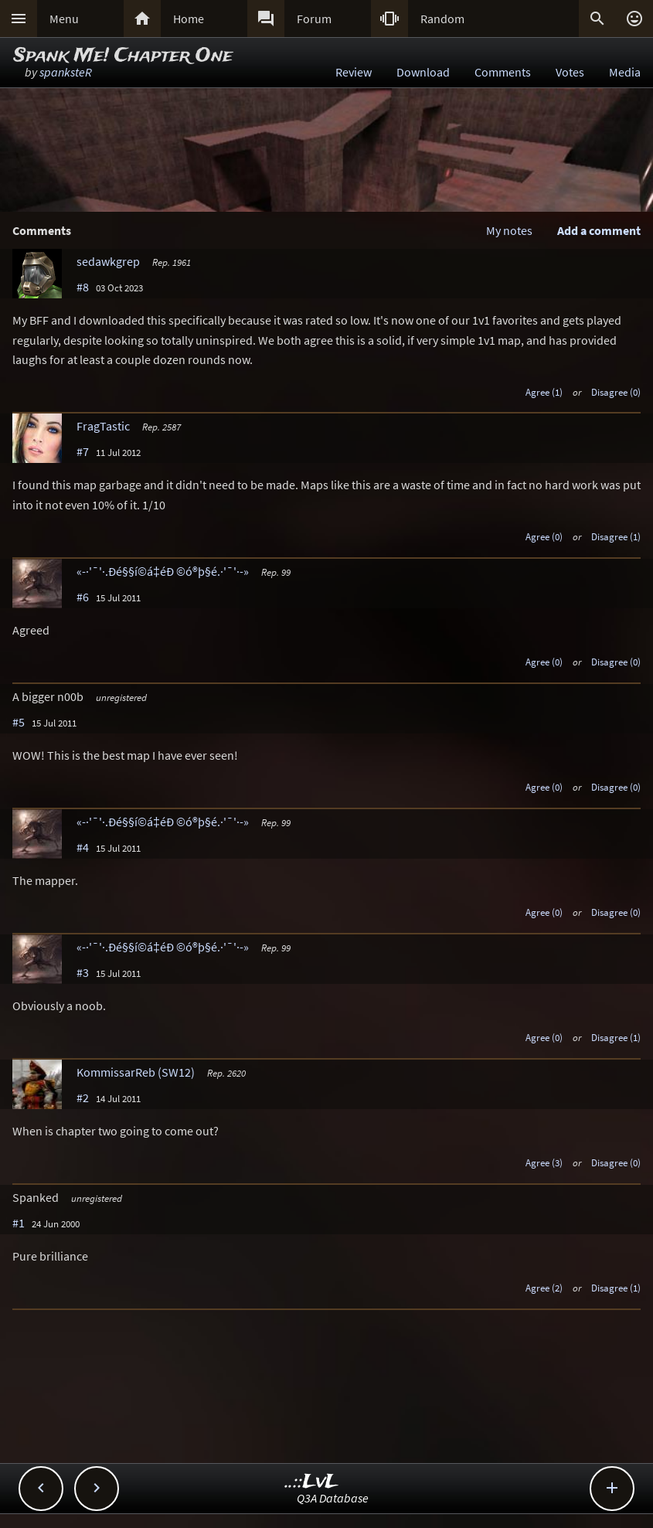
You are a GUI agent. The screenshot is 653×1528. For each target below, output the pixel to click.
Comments (502, 72)
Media (625, 72)
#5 (18, 722)
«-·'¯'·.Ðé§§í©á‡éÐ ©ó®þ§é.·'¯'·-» (163, 571)
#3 (83, 972)
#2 (83, 1097)
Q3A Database (333, 1498)
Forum (314, 18)
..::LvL (312, 1482)
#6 (83, 596)
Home (188, 18)
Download (423, 72)
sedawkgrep (108, 261)
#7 (83, 451)
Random (442, 18)
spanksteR (65, 72)
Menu (64, 18)
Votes (570, 72)
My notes (509, 230)
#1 (18, 1222)
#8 (83, 286)
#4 (83, 847)
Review (353, 72)
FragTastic (103, 426)
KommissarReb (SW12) (136, 1072)
